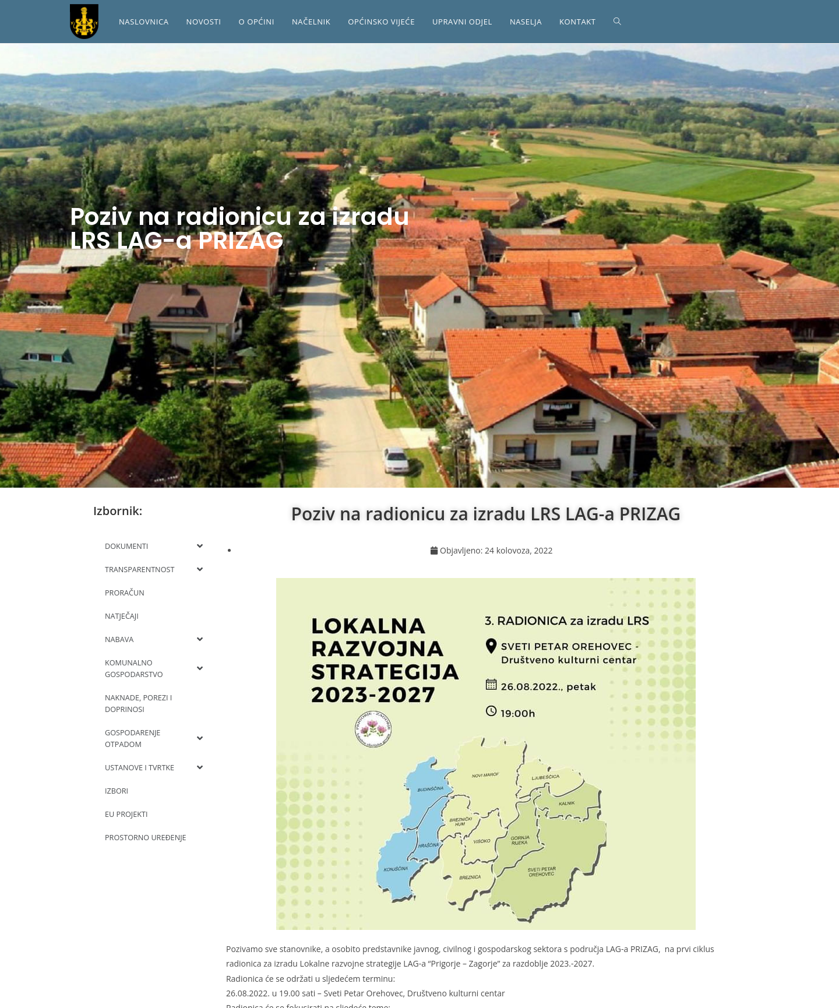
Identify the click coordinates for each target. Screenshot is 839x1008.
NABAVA (154, 639)
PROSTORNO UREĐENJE (147, 837)
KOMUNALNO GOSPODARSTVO (154, 668)
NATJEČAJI (122, 616)
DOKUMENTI (154, 545)
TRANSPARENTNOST (154, 569)
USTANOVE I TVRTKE (154, 767)
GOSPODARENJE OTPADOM (154, 738)
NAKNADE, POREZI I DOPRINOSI (139, 703)
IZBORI (117, 790)
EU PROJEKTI (127, 814)
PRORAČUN (125, 592)
